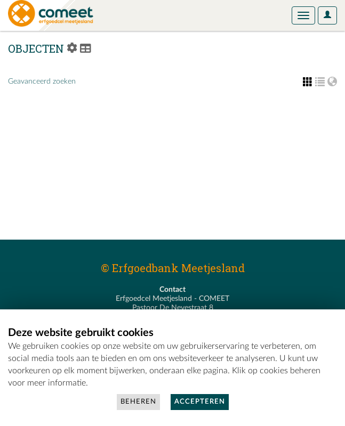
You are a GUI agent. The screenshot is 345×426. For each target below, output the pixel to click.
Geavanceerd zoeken (42, 81)
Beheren (138, 401)
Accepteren (199, 401)
